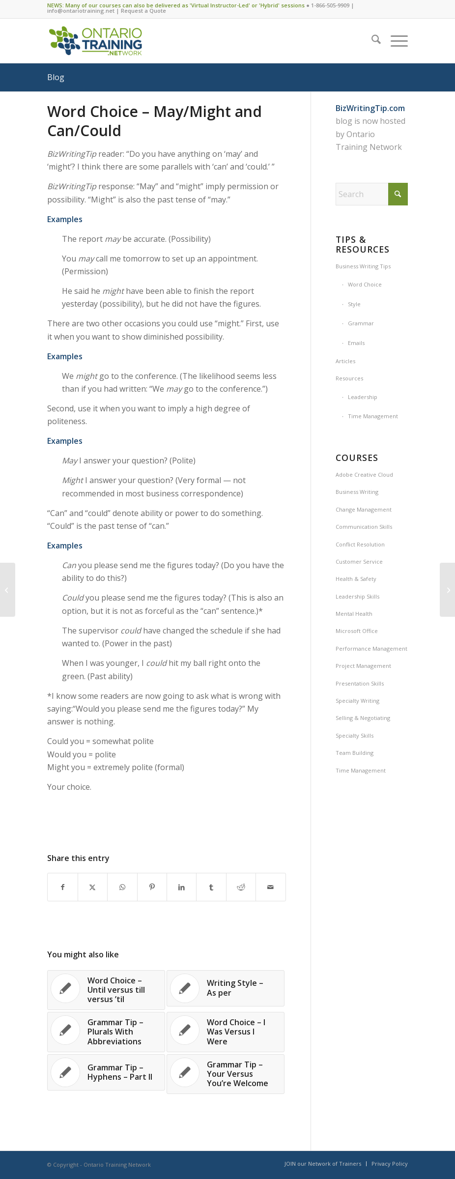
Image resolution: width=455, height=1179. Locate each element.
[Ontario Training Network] (95, 41)
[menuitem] (371, 41)
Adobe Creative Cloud (364, 474)
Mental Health (354, 613)
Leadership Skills (357, 596)
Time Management (373, 416)
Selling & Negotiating (363, 717)
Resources (349, 378)
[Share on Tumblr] (211, 887)
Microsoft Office (357, 630)
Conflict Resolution (360, 544)
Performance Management (371, 648)
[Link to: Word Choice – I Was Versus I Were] (225, 1032)
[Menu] (394, 41)
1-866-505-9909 (330, 5)
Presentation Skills (360, 683)
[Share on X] (92, 887)
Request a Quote (143, 10)
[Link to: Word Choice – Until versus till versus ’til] (106, 990)
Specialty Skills (354, 735)
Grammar (361, 323)
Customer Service (359, 561)
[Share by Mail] (270, 887)
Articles (345, 361)
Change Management (364, 509)
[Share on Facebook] (62, 887)
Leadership (362, 397)
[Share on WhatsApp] (122, 887)
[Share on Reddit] (241, 887)
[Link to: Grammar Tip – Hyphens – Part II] (106, 1072)
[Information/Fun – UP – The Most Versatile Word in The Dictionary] (447, 590)
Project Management (363, 665)
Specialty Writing (357, 700)
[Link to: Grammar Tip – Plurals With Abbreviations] (106, 1032)
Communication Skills (364, 526)
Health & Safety (356, 578)
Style (354, 304)
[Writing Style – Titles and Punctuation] (7, 590)
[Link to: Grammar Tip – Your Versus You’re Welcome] (225, 1074)
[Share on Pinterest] (152, 887)
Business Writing (357, 491)
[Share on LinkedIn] (181, 887)
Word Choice (365, 284)
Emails (356, 342)
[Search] (371, 41)
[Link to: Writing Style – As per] (225, 988)
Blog (55, 77)
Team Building (354, 752)
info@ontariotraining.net (80, 10)
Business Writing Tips (363, 266)
